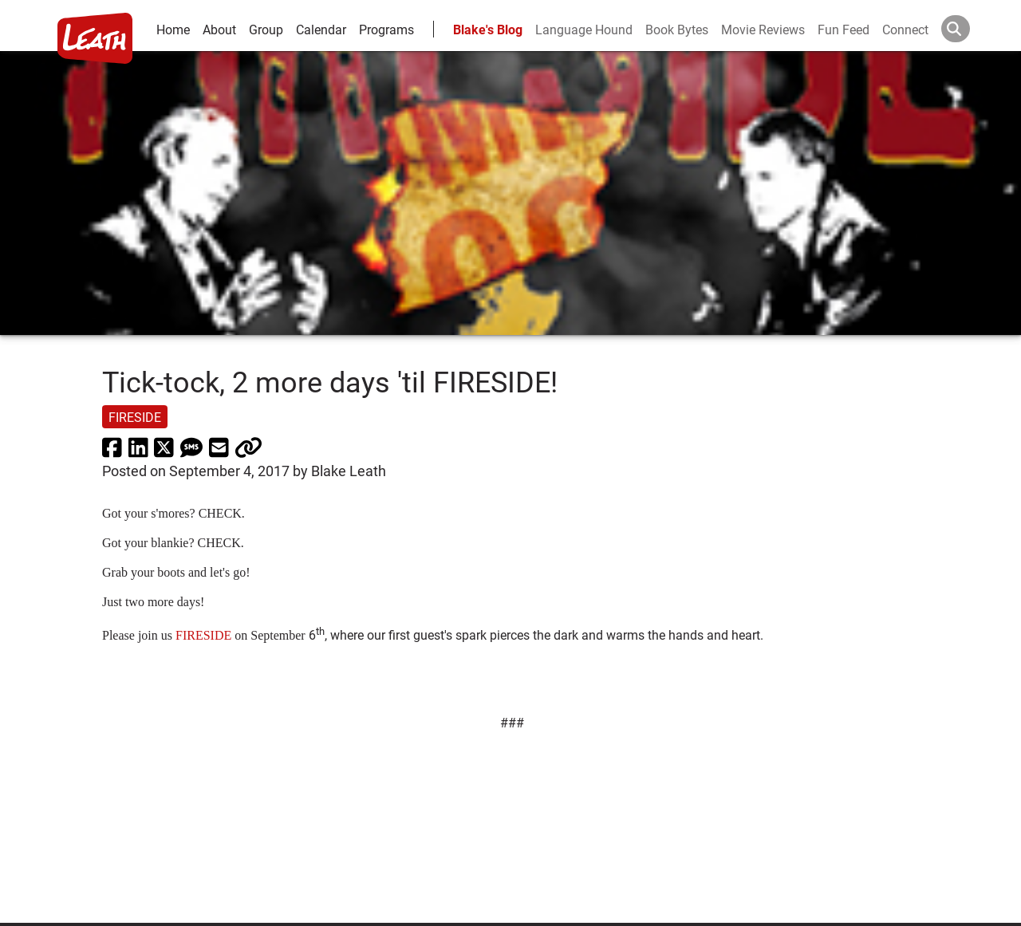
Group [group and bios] (266, 29)
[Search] (968, 28)
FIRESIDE (203, 635)
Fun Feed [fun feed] (843, 29)
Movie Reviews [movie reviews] (763, 29)
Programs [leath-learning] (386, 29)
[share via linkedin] (138, 446)
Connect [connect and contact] (905, 29)
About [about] (219, 29)
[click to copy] (248, 446)
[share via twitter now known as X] (164, 446)
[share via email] (219, 446)
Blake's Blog (487, 29)
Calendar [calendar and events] (321, 29)
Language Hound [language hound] (584, 29)
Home (173, 29)
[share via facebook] (112, 446)
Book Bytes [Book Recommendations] (676, 29)
